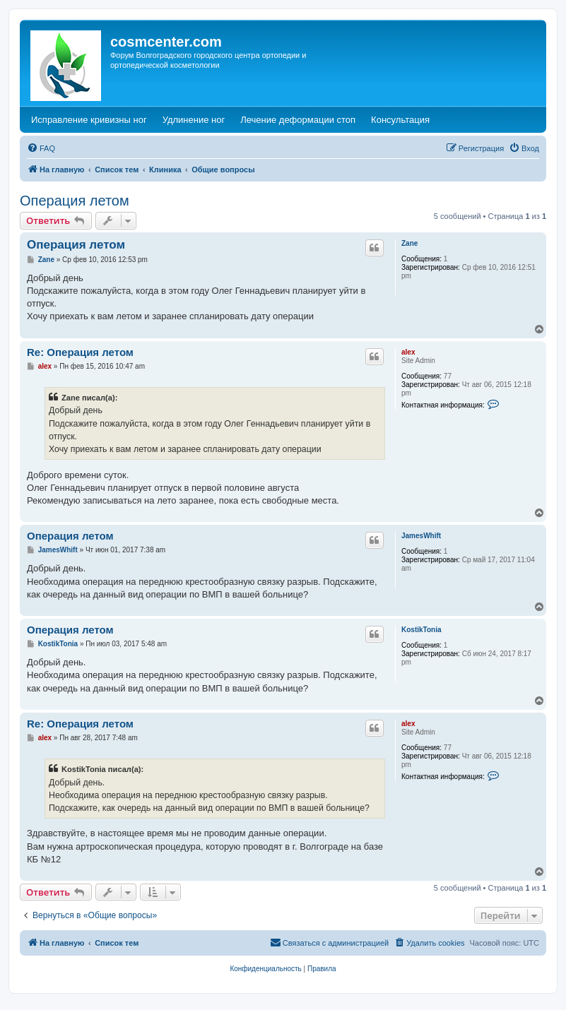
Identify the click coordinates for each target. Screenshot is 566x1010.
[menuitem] (41, 148)
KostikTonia (421, 630)
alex (408, 352)
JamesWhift (421, 536)
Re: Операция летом (80, 352)
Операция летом (74, 200)
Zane (409, 243)
